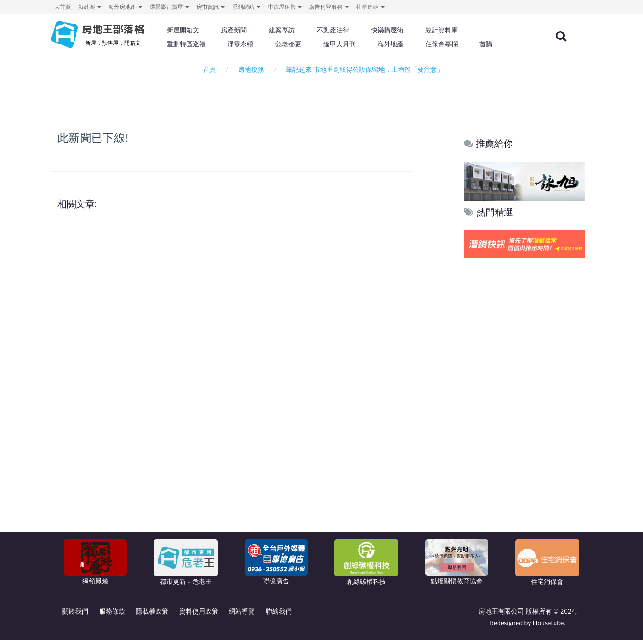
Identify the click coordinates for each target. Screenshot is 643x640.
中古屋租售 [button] (285, 6)
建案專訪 (302, 30)
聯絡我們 (279, 611)
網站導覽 (242, 611)
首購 (501, 44)
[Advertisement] (525, 402)
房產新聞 (255, 30)
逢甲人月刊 (358, 44)
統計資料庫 (457, 30)
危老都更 (308, 44)
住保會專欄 (457, 44)
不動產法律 (351, 30)
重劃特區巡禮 (208, 44)
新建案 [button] (89, 6)
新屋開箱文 (205, 30)
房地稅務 (251, 69)
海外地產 (408, 44)
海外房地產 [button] (125, 6)
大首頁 (62, 6)
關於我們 (75, 611)
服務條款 (112, 611)
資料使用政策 (198, 611)
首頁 (208, 69)
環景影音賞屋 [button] (169, 6)
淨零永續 (261, 44)
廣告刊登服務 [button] (328, 6)
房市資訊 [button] (210, 6)
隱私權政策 (152, 611)
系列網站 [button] (246, 6)
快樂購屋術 (404, 30)
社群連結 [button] (370, 6)
